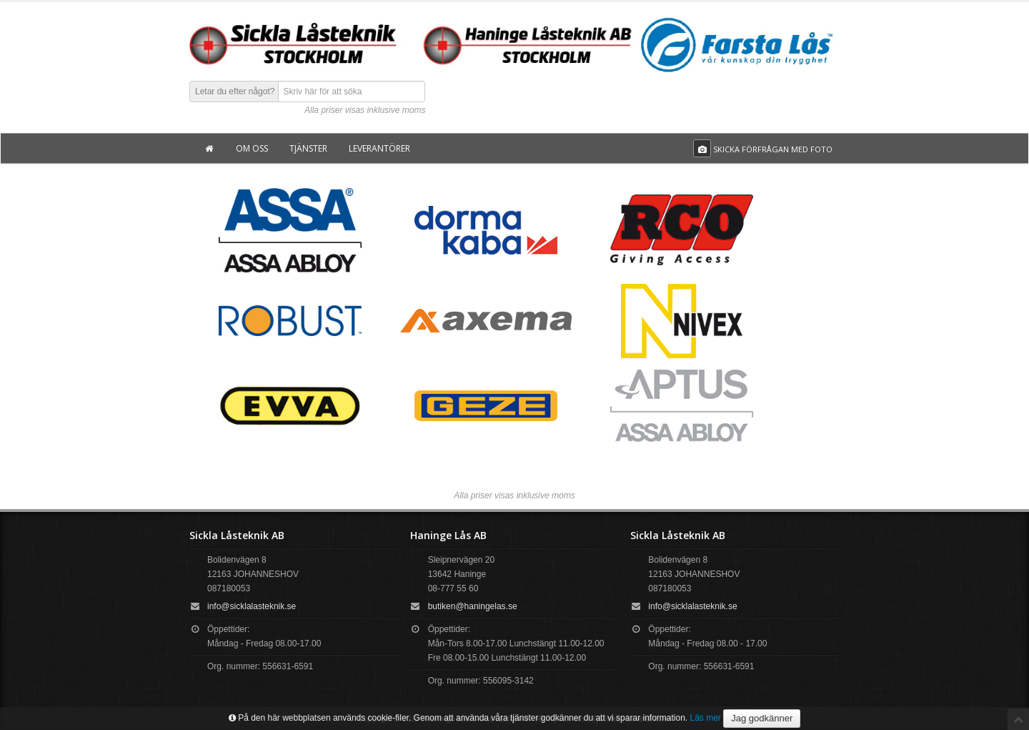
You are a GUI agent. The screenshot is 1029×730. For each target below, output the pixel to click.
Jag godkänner (761, 718)
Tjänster (308, 148)
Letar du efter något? (234, 92)
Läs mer (705, 718)
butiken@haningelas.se (472, 606)
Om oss (252, 148)
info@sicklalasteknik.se (251, 606)
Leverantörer (379, 148)
